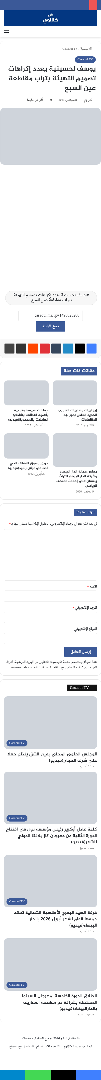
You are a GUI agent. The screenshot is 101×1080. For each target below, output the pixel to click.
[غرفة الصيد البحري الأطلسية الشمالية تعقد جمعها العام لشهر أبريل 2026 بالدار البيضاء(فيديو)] (50, 881)
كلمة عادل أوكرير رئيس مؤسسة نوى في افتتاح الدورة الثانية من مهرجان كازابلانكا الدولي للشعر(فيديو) (51, 836)
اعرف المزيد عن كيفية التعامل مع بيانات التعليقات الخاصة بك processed (51, 665)
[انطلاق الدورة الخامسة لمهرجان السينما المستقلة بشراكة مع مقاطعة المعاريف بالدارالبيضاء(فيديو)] (50, 964)
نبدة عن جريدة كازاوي (77, 1046)
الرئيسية (88, 49)
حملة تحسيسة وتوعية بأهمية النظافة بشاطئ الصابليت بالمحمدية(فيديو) (28, 415)
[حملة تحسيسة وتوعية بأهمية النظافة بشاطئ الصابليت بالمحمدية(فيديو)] (26, 393)
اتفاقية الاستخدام (48, 1046)
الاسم (92, 587)
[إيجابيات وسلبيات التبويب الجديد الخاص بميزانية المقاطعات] (75, 393)
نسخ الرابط (50, 326)
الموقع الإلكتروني (85, 629)
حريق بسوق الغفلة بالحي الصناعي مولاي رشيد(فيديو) (28, 466)
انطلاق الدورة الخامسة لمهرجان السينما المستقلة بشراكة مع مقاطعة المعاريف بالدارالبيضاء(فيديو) (59, 1002)
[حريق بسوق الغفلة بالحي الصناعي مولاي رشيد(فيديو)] (26, 446)
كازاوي (88, 100)
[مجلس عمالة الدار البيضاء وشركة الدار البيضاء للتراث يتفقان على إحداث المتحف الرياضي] (75, 450)
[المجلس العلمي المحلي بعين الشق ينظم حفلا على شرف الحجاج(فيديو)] (50, 722)
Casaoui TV (70, 49)
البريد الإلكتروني (85, 608)
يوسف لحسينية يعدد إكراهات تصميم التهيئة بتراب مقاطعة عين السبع (50, 298)
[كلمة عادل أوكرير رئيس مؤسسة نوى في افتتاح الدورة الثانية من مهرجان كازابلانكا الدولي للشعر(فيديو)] (50, 798)
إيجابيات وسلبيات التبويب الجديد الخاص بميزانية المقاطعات (77, 415)
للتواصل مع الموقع (21, 1046)
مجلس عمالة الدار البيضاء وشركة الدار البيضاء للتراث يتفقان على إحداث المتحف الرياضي (76, 479)
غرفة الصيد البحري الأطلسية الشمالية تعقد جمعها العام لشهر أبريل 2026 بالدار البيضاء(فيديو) (55, 919)
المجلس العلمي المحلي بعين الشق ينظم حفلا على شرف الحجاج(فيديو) (52, 757)
